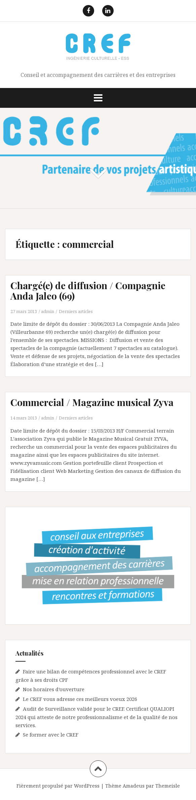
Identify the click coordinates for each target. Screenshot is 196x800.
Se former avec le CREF (50, 734)
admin (47, 311)
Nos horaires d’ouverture (53, 689)
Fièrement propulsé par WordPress (58, 786)
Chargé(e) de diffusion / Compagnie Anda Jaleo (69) (87, 290)
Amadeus (134, 786)
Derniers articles (76, 311)
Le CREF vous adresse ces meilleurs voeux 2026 (80, 699)
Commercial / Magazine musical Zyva (91, 402)
